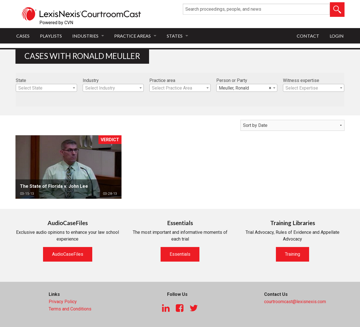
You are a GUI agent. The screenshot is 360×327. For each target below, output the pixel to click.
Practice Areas (132, 35)
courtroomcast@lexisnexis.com (295, 301)
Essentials (180, 254)
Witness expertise (301, 80)
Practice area (162, 80)
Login (337, 35)
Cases (23, 35)
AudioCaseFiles (67, 254)
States (175, 35)
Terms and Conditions (70, 309)
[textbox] (46, 88)
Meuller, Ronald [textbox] (245, 88)
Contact (308, 35)
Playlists (51, 35)
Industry (91, 80)
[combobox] (46, 88)
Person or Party (231, 80)
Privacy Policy (63, 301)
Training (292, 254)
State (21, 80)
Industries (85, 35)
